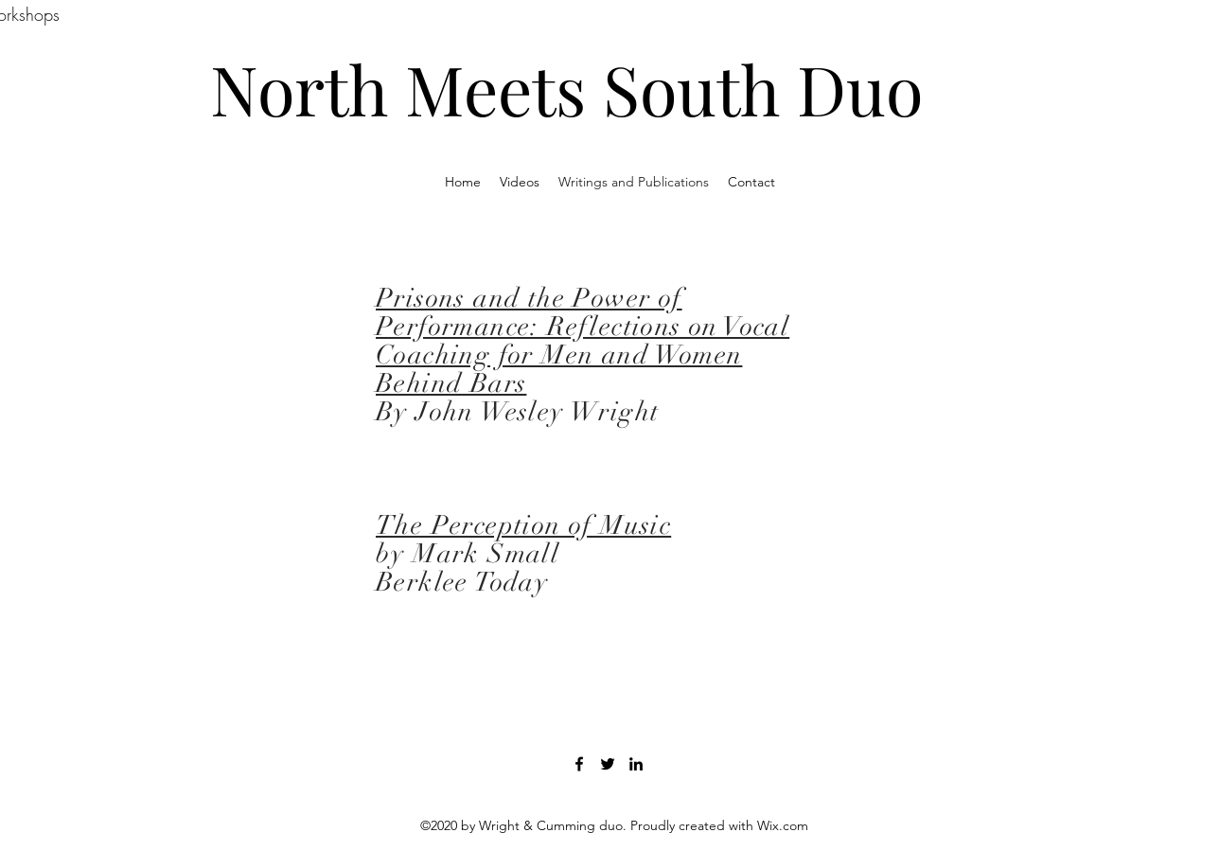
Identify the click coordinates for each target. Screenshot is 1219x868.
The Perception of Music (523, 525)
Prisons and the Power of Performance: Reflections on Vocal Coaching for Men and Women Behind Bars (582, 340)
